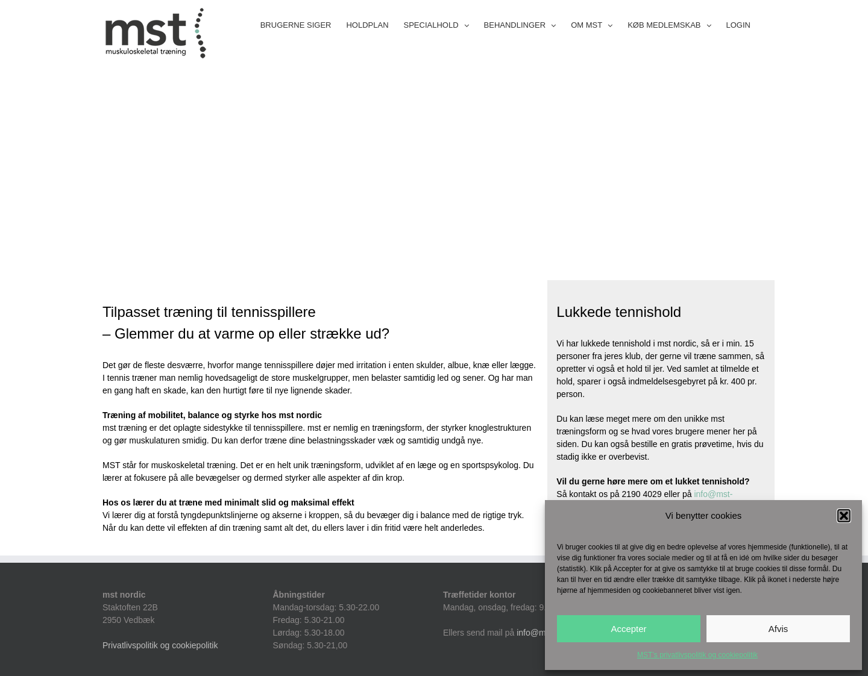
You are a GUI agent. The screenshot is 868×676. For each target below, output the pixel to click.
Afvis (778, 629)
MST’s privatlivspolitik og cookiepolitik (697, 655)
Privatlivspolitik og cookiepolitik (160, 645)
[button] (844, 516)
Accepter (628, 629)
